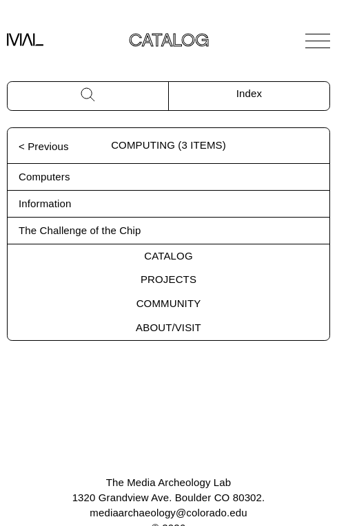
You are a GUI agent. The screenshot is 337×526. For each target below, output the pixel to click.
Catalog (168, 256)
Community (168, 303)
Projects (168, 279)
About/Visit (168, 327)
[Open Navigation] (317, 41)
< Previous (44, 146)
